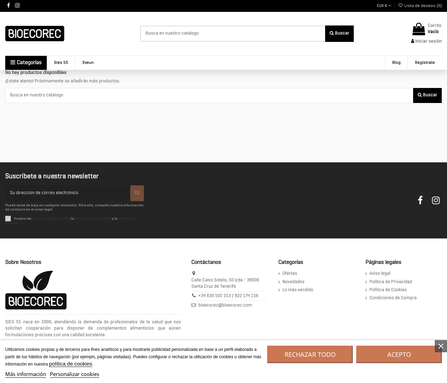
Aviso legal (379, 274)
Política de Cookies (388, 290)
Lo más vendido (298, 290)
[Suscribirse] (137, 193)
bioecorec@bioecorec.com (225, 305)
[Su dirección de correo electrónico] (67, 193)
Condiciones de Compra (393, 298)
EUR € (384, 6)
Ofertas (290, 274)
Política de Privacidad (390, 282)
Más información (25, 373)
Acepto (399, 354)
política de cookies (70, 364)
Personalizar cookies (74, 373)
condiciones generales (50, 218)
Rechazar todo (310, 354)
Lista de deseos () (420, 6)
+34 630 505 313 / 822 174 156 (228, 296)
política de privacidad (93, 218)
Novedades (294, 282)
